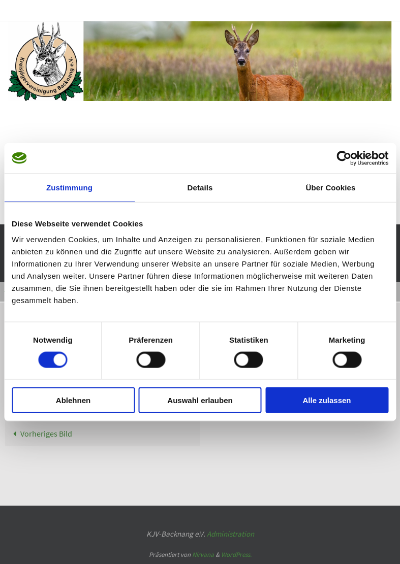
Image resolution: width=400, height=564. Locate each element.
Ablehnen (73, 400)
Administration (230, 534)
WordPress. (236, 554)
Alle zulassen (326, 400)
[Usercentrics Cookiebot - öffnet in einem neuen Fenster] (343, 157)
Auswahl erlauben (199, 400)
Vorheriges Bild (41, 433)
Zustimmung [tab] (69, 187)
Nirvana (203, 554)
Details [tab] (200, 187)
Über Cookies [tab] (331, 187)
